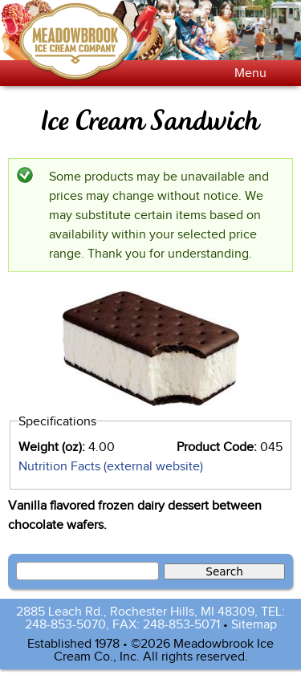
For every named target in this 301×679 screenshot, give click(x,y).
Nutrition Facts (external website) (110, 466)
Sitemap (254, 624)
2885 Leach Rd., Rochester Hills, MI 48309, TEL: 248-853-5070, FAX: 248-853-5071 (150, 618)
